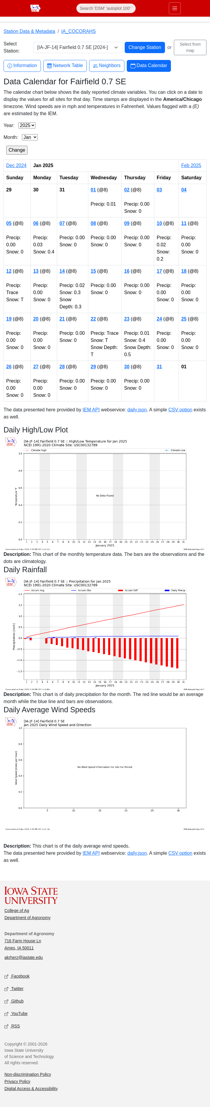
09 (126, 223)
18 (184, 271)
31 (159, 366)
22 (93, 318)
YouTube (16, 1013)
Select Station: (12, 47)
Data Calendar (149, 66)
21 (62, 318)
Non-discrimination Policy (27, 1074)
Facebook (17, 976)
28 (62, 366)
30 (126, 366)
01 (93, 189)
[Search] (106, 8)
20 (36, 318)
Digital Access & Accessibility (31, 1088)
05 (9, 223)
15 (93, 271)
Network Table (65, 66)
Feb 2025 (191, 165)
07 (62, 223)
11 (184, 223)
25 (184, 318)
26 (9, 366)
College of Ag (16, 910)
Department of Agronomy (27, 917)
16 (126, 271)
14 (62, 271)
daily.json (137, 409)
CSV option (180, 409)
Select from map (190, 47)
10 (159, 223)
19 (9, 318)
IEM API (91, 409)
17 (159, 271)
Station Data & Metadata (29, 31)
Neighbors (107, 66)
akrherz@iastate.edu (23, 957)
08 (93, 223)
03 (159, 189)
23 (126, 318)
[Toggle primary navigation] (175, 8)
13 (36, 271)
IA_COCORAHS (78, 31)
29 (93, 366)
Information (22, 66)
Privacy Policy (17, 1081)
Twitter (13, 989)
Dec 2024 (16, 165)
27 (36, 366)
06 (36, 223)
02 (126, 189)
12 (9, 271)
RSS (12, 1026)
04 (184, 189)
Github (13, 1001)
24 (159, 318)
